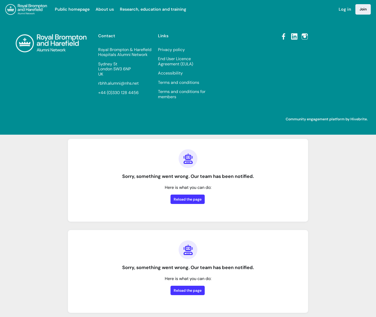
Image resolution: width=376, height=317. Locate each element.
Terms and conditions (178, 82)
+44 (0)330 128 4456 (118, 92)
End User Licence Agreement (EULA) (175, 61)
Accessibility (170, 73)
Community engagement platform (315, 119)
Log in (345, 9)
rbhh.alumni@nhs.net (118, 83)
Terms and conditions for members (181, 94)
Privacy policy (171, 49)
